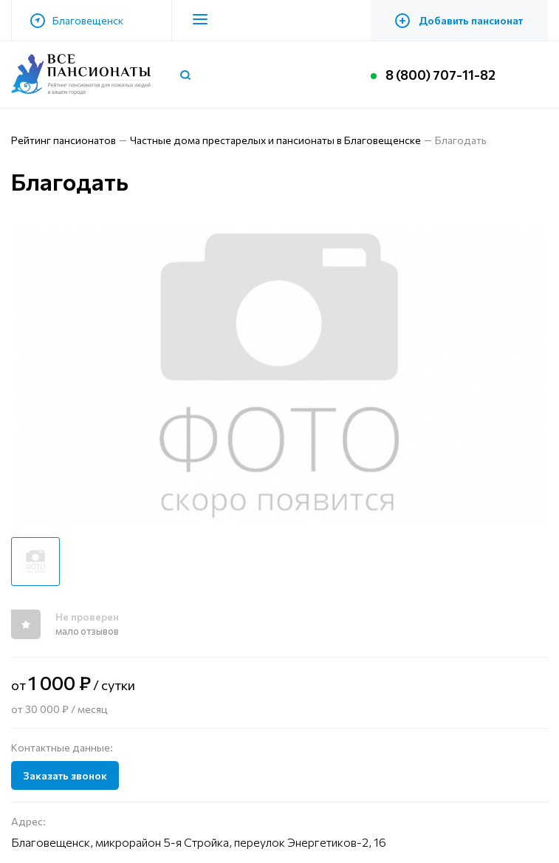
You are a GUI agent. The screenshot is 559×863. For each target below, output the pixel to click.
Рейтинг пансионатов (63, 140)
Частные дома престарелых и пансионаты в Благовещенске (275, 140)
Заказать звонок (65, 775)
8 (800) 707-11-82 (440, 74)
